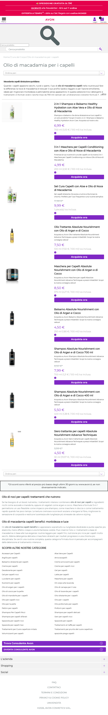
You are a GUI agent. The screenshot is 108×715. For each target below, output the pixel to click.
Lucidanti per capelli (11, 579)
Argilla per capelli (10, 558)
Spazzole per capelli (63, 621)
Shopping (7, 665)
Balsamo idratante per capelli (15, 562)
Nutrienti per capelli (11, 583)
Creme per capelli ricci (64, 566)
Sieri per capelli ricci (63, 616)
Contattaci (54, 687)
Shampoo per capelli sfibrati (14, 616)
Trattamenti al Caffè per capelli (68, 625)
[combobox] (5, 73)
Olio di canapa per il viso (65, 587)
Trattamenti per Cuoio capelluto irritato (19, 629)
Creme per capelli (10, 566)
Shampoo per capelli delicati (67, 612)
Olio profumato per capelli (66, 604)
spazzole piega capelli (64, 633)
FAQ (54, 682)
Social (4, 672)
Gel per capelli (61, 570)
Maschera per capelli (64, 579)
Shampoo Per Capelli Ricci (13, 612)
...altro (103, 94)
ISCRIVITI (36, 8)
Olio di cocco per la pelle (13, 591)
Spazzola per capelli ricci (13, 621)
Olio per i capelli (62, 600)
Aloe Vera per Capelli (64, 553)
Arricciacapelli (61, 558)
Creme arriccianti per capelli (67, 562)
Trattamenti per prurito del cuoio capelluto (74, 629)
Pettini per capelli (10, 608)
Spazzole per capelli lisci (13, 625)
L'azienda (7, 659)
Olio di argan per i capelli (13, 587)
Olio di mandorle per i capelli (15, 595)
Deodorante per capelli (12, 570)
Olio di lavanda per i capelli (67, 591)
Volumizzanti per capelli (13, 633)
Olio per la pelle (9, 604)
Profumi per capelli (63, 608)
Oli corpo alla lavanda (64, 583)
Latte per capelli (62, 574)
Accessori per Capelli (11, 553)
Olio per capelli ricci (11, 600)
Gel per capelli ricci (10, 574)
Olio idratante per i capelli (66, 595)
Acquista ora (79, 137)
